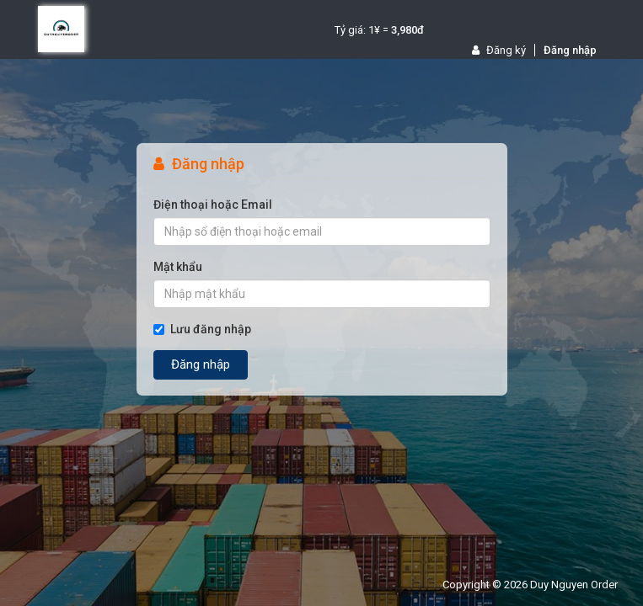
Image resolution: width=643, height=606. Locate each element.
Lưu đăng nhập (202, 329)
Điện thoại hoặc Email (212, 204)
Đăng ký (499, 50)
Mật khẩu (177, 267)
